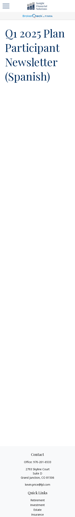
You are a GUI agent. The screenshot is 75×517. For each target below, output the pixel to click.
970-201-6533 (42, 462)
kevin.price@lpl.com (37, 484)
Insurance (37, 514)
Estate (37, 510)
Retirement (37, 500)
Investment (37, 505)
